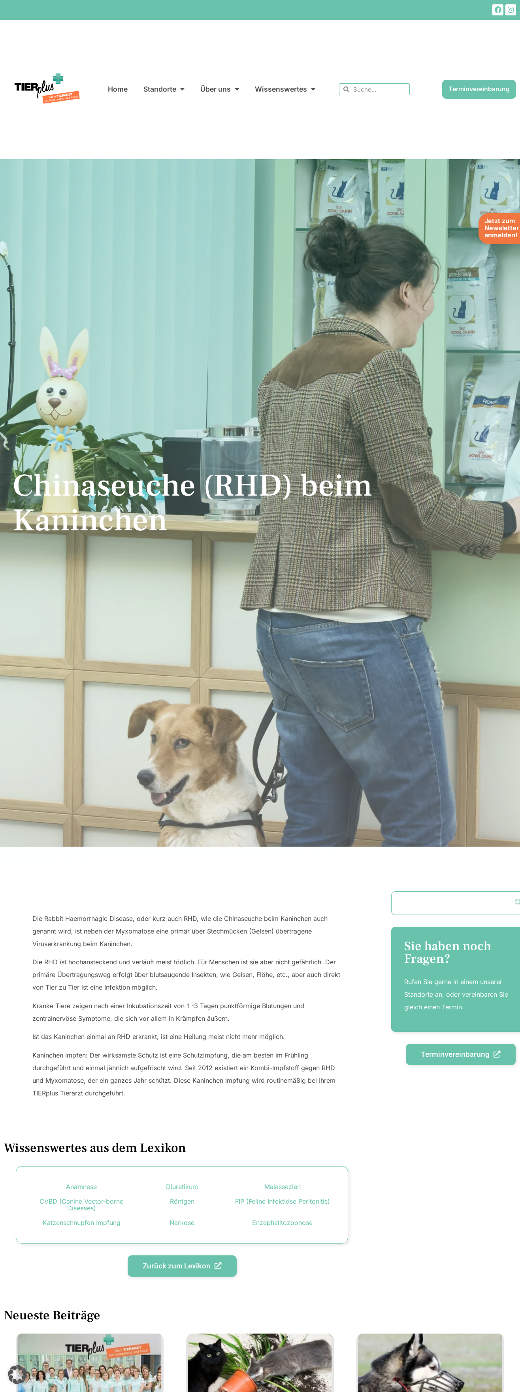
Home (118, 89)
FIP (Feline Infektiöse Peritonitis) (282, 1201)
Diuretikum (182, 1187)
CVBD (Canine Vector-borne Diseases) (81, 1204)
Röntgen (182, 1201)
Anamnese (81, 1187)
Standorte (164, 89)
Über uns (219, 89)
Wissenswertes (285, 89)
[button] (17, 1374)
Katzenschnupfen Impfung (82, 1223)
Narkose (182, 1223)
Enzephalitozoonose (282, 1223)
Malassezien (282, 1187)
